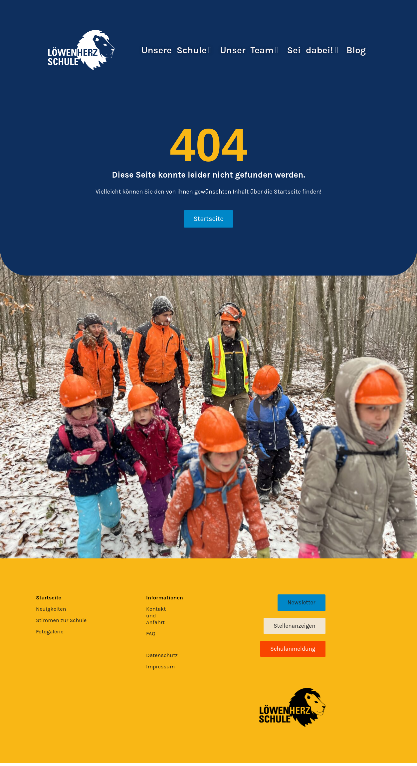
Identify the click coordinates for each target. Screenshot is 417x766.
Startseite (50, 597)
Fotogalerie (51, 631)
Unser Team (249, 50)
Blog (356, 50)
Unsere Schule (176, 50)
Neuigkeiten (52, 609)
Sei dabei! (312, 50)
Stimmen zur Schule (64, 620)
